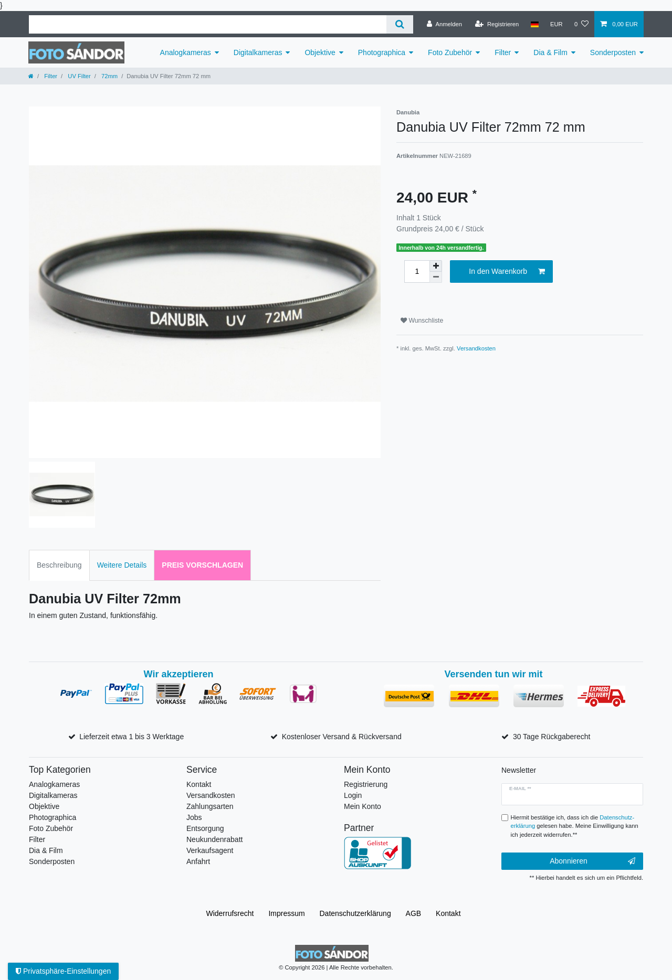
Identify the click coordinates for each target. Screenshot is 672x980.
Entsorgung (205, 828)
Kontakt (198, 784)
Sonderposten (613, 52)
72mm (109, 76)
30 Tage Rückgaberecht (552, 736)
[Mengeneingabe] (416, 271)
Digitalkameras (258, 52)
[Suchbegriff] (207, 24)
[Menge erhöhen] (435, 266)
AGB (414, 913)
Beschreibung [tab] (59, 565)
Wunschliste (422, 320)
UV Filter (78, 76)
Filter (503, 52)
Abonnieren (592, 861)
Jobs (194, 817)
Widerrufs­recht (230, 913)
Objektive (319, 52)
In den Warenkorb (507, 271)
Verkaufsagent (210, 850)
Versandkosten (476, 348)
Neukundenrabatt (214, 839)
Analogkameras (185, 52)
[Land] (534, 24)
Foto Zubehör (450, 52)
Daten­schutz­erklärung (355, 913)
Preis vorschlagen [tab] (202, 565)
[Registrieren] (496, 24)
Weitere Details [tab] (122, 565)
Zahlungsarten (210, 806)
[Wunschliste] (581, 24)
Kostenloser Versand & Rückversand (342, 736)
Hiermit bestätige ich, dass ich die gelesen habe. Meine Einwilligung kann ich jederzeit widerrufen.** (574, 826)
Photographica (381, 52)
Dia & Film (550, 52)
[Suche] (399, 24)
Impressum (286, 913)
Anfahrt (198, 861)
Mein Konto (362, 806)
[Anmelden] (444, 24)
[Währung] (556, 24)
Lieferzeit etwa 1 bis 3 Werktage (131, 736)
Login (353, 795)
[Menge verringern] (435, 277)
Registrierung (365, 784)
